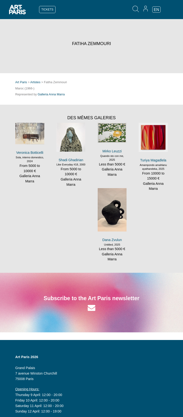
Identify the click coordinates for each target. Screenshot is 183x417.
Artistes (35, 82)
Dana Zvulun (112, 240)
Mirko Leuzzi (112, 151)
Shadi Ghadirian (71, 160)
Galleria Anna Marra (51, 94)
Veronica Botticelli (29, 152)
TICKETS (47, 9)
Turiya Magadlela (153, 160)
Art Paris (21, 82)
